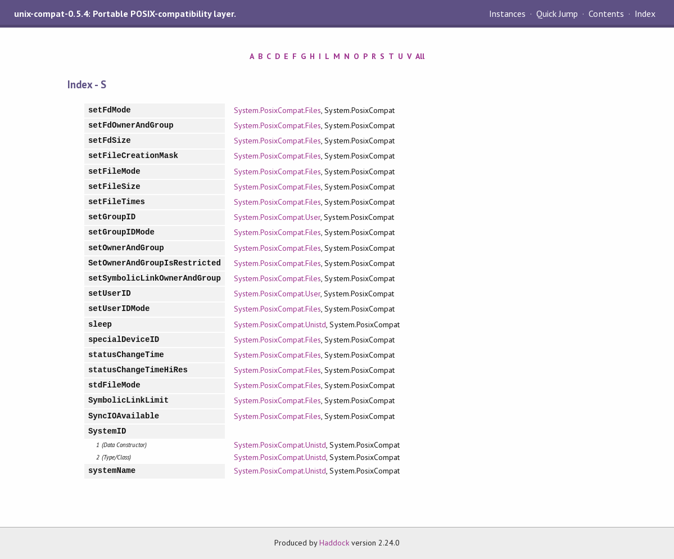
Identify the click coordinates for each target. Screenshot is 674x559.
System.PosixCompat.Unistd (280, 324)
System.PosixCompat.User (277, 217)
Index (645, 13)
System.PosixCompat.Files (278, 110)
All (419, 56)
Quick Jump (557, 13)
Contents (606, 13)
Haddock (334, 543)
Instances (507, 13)
